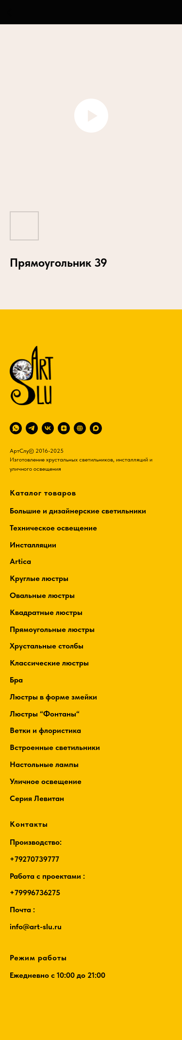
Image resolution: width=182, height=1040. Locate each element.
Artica (20, 561)
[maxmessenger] (96, 428)
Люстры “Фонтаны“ (45, 713)
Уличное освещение (46, 781)
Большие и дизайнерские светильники (78, 510)
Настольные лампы (44, 764)
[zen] (64, 428)
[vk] (48, 428)
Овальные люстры (42, 595)
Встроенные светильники (55, 747)
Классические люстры (49, 662)
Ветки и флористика (45, 730)
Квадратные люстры (46, 612)
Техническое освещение (53, 527)
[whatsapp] (16, 428)
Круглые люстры (39, 578)
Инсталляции (33, 544)
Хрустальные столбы (46, 645)
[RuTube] (80, 428)
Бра (16, 679)
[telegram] (32, 428)
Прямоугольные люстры (52, 629)
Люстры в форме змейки (53, 696)
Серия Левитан (37, 798)
